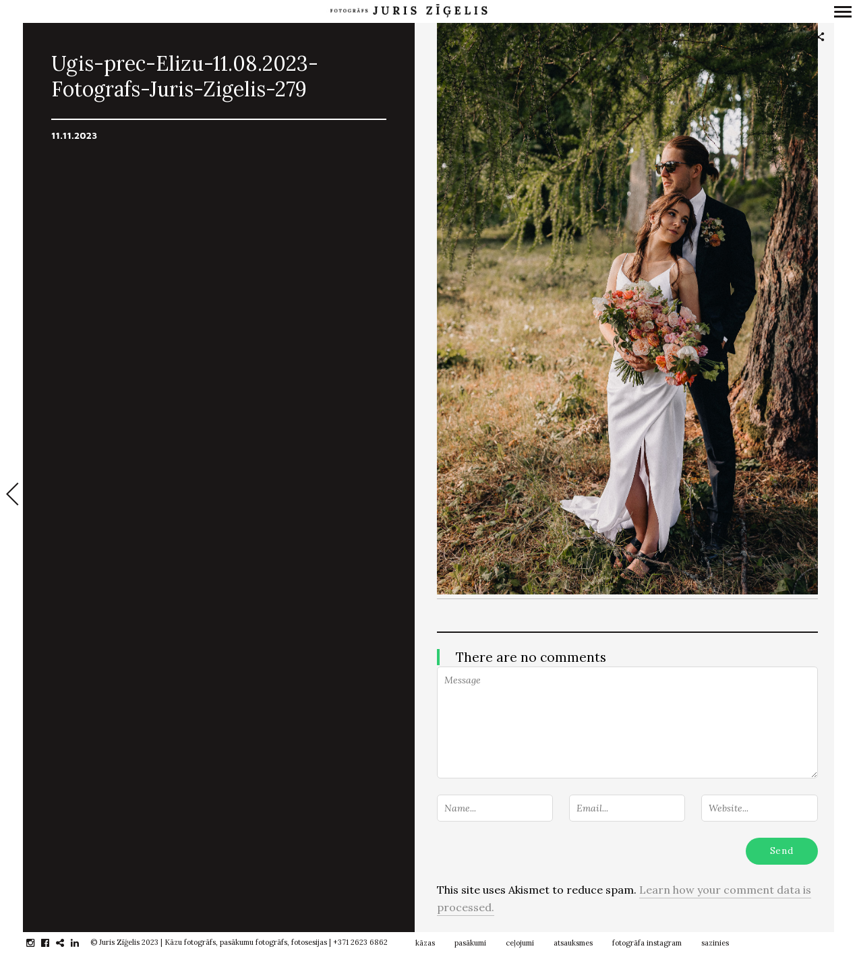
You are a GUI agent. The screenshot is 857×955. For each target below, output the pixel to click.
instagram (37, 943)
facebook (52, 943)
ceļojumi (520, 943)
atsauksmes (573, 943)
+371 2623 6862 (360, 942)
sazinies (715, 943)
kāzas (425, 943)
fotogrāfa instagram (647, 943)
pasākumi (470, 943)
